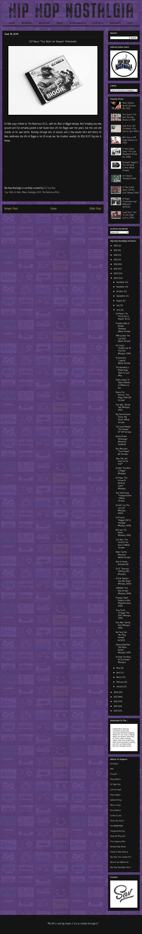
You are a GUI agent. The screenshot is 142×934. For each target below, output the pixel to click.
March (119, 677)
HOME (12, 23)
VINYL (130, 23)
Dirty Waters (115, 810)
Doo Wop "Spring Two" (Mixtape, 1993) (123, 407)
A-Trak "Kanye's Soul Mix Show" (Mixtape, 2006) (123, 581)
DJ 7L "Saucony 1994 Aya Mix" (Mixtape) (123, 571)
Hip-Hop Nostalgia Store (120, 867)
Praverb (113, 774)
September (121, 296)
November (120, 287)
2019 (116, 278)
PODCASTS (115, 23)
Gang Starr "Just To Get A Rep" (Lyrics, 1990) (129, 215)
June (118, 310)
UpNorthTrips (116, 800)
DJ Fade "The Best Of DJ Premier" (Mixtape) (123, 660)
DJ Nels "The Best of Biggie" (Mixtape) (123, 471)
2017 (116, 697)
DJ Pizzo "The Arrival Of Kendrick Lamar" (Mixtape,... (121, 483)
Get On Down (115, 790)
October (120, 291)
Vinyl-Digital (115, 795)
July (118, 305)
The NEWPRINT (116, 826)
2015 (116, 706)
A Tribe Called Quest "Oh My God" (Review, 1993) (131, 190)
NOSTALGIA (44, 23)
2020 (116, 273)
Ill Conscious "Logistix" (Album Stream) (123, 361)
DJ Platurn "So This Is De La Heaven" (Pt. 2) (123, 316)
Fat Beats (114, 764)
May (118, 668)
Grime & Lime (115, 816)
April (118, 673)
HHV (111, 769)
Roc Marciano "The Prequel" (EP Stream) (122, 451)
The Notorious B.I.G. (50, 192)
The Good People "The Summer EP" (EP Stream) (123, 429)
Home (54, 209)
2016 (116, 701)
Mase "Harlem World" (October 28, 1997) (129, 106)
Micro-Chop (115, 805)
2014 (116, 711)
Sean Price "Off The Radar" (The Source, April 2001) (131, 129)
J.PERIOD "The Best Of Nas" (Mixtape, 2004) (123, 591)
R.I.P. (39, 192)
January (119, 687)
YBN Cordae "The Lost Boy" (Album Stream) (123, 338)
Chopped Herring (117, 831)
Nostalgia (32, 192)
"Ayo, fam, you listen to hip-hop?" (122, 461)
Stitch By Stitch (117, 821)
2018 (116, 692)
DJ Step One (115, 784)
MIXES (60, 23)
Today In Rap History (119, 852)
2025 (116, 250)
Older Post (95, 209)
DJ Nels (17, 192)
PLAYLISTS (98, 23)
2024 (116, 255)
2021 (116, 269)
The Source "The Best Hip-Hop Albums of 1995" (129, 117)
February (120, 682)
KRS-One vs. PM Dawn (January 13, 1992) (130, 140)
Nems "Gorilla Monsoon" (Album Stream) (123, 555)
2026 (116, 246)
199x (11, 192)
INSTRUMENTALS (77, 23)
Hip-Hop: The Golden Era (120, 857)
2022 (116, 264)
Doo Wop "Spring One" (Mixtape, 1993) (123, 625)
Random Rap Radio (118, 847)
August (119, 301)
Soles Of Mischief (117, 836)
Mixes (24, 192)
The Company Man (117, 842)
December (120, 282)
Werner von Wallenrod (119, 862)
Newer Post (11, 209)
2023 (116, 260)
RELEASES (26, 23)
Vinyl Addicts (115, 779)
